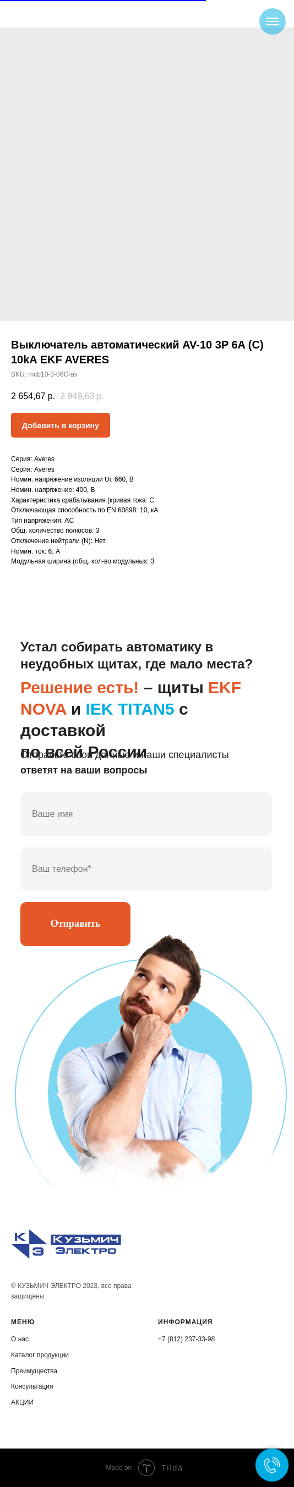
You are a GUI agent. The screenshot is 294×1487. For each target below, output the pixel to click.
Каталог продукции (40, 1355)
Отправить (76, 923)
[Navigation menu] (272, 21)
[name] (146, 814)
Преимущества (34, 1371)
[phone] (146, 869)
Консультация (32, 1386)
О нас (20, 1339)
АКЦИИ (22, 1402)
